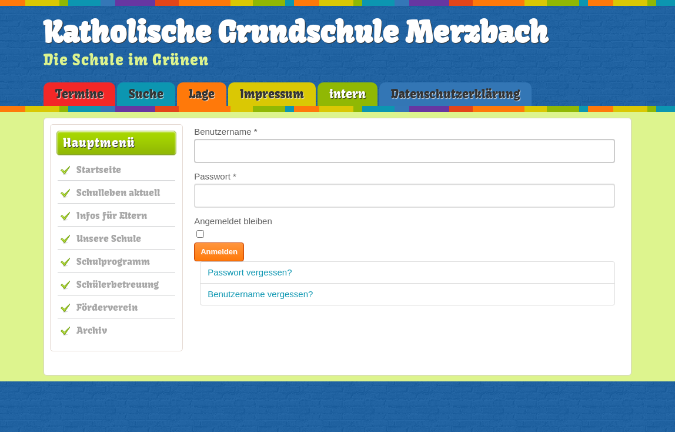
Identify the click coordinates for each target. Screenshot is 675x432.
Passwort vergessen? (250, 272)
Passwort (215, 176)
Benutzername (226, 132)
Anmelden (219, 251)
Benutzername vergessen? (260, 294)
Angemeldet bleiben (233, 221)
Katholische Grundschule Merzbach (296, 32)
